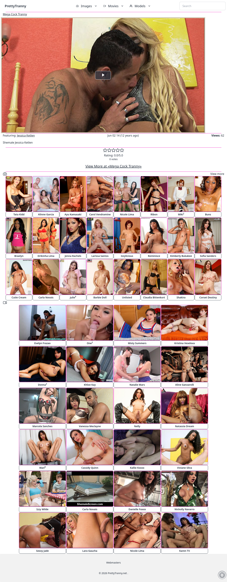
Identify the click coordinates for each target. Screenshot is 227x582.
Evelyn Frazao (42, 343)
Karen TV (184, 550)
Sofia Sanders (208, 256)
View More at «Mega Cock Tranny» (113, 166)
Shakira (180, 297)
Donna (42, 384)
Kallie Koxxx (137, 467)
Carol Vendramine (100, 214)
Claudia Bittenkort (154, 297)
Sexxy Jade (42, 550)
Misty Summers (137, 343)
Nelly (137, 426)
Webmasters (113, 562)
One (90, 343)
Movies (113, 6)
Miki (181, 214)
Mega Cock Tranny (15, 14)
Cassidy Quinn (89, 467)
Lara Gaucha (89, 550)
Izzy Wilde (42, 509)
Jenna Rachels (73, 256)
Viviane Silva (184, 467)
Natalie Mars (137, 384)
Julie (73, 297)
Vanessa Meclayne (90, 426)
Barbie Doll (100, 297)
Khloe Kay (90, 384)
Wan (42, 467)
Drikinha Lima (46, 256)
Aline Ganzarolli (184, 384)
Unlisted (127, 297)
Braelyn (19, 256)
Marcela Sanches (42, 426)
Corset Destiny (208, 297)
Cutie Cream (19, 297)
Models (140, 6)
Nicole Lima (127, 214)
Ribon (154, 214)
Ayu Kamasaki (73, 214)
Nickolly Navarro (185, 509)
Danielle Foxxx (137, 509)
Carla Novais (45, 297)
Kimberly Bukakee (181, 256)
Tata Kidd (18, 214)
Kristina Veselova (184, 343)
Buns (208, 214)
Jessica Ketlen (26, 135)
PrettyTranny (15, 6)
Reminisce (154, 256)
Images (87, 6)
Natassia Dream (184, 426)
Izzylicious (127, 256)
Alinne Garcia (46, 214)
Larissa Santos (100, 256)
